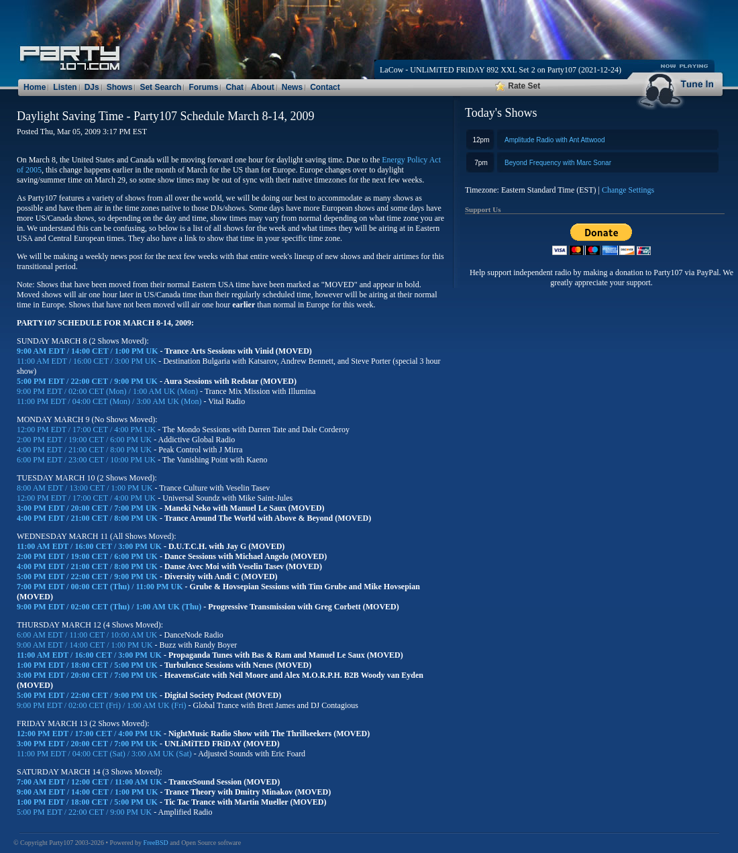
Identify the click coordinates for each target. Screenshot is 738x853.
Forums (203, 87)
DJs (92, 87)
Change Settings (628, 190)
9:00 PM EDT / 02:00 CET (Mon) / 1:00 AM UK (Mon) (107, 391)
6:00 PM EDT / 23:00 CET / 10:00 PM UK (87, 459)
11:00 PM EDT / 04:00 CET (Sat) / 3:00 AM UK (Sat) (105, 753)
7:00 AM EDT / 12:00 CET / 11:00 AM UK (90, 782)
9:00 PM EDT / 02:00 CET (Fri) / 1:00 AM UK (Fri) (103, 705)
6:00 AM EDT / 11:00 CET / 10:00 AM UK (88, 635)
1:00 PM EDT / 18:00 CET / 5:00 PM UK (88, 665)
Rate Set (517, 86)
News (292, 87)
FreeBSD (156, 842)
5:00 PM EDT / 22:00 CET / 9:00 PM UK (88, 381)
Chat (234, 87)
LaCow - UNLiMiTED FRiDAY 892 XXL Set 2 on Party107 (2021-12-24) (500, 69)
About (262, 87)
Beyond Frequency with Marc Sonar (558, 162)
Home (34, 87)
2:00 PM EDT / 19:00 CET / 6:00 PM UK (85, 439)
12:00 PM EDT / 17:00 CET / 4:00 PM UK (87, 429)
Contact (325, 87)
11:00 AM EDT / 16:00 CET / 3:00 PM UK (87, 361)
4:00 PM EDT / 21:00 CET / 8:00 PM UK (85, 449)
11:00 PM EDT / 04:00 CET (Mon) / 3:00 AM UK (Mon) (109, 401)
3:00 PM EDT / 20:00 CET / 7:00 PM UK (88, 508)
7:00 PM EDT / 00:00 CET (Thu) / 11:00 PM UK (101, 586)
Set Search (160, 87)
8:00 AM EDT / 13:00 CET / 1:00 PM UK (86, 488)
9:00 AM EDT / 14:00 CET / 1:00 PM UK (88, 351)
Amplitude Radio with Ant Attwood (555, 140)
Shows (120, 87)
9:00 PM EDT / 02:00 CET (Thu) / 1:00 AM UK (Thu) (109, 606)
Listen (64, 87)
